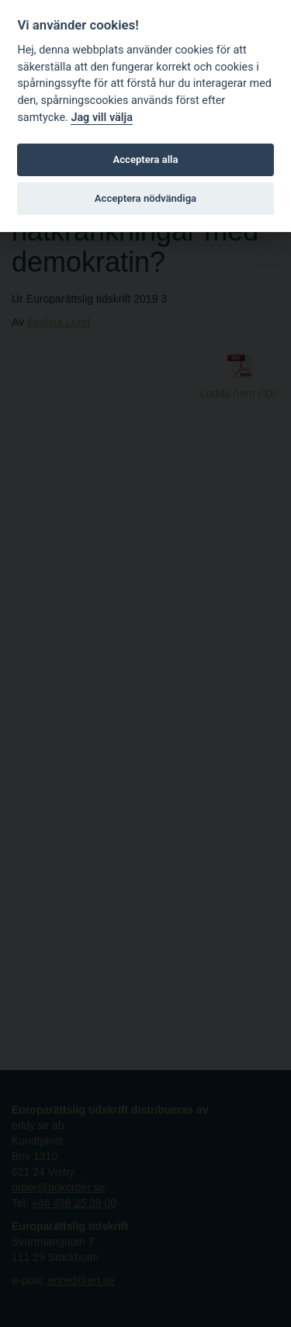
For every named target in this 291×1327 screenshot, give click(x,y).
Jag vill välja (102, 117)
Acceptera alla (145, 159)
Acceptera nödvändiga (145, 198)
